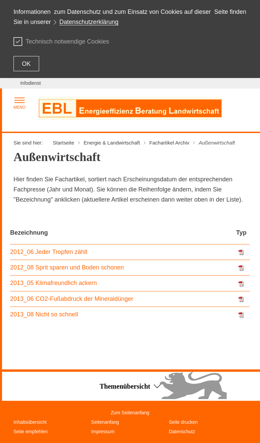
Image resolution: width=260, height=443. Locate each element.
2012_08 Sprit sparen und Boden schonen (67, 267)
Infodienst (30, 83)
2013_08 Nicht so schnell (44, 314)
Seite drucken (183, 422)
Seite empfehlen (30, 431)
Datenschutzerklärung (88, 22)
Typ (241, 232)
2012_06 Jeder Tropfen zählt (48, 252)
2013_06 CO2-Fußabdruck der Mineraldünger (71, 298)
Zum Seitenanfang (130, 412)
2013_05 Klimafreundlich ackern (53, 283)
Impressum (102, 431)
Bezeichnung (29, 232)
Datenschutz (182, 431)
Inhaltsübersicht (30, 422)
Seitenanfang (105, 422)
